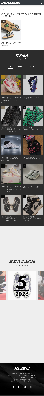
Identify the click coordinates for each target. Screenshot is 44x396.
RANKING (22, 55)
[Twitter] (13, 386)
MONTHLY (32, 66)
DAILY (10, 66)
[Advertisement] (22, 241)
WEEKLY (20, 66)
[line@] (30, 386)
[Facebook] (19, 386)
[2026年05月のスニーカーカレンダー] (22, 285)
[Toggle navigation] (41, 3)
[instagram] (24, 386)
